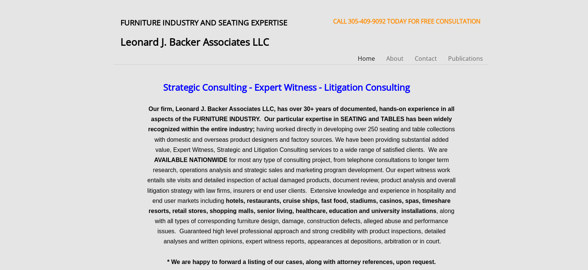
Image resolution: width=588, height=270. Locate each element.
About (395, 58)
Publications (465, 58)
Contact (426, 58)
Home (366, 58)
